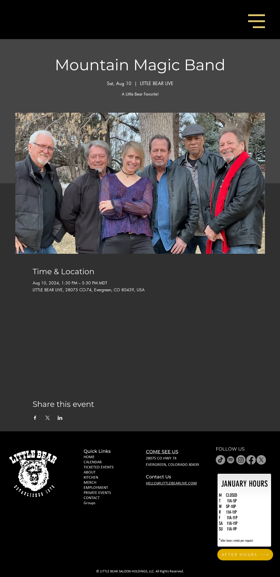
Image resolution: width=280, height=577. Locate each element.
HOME (89, 457)
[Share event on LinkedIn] (60, 418)
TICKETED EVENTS (98, 467)
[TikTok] (220, 460)
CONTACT (92, 498)
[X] (261, 460)
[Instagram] (241, 460)
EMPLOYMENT (96, 488)
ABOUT (90, 472)
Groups (89, 503)
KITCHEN (91, 478)
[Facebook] (251, 460)
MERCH (90, 483)
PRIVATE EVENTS (97, 493)
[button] (256, 21)
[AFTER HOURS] (245, 554)
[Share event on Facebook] (35, 418)
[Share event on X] (47, 418)
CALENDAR (93, 462)
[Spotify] (230, 460)
